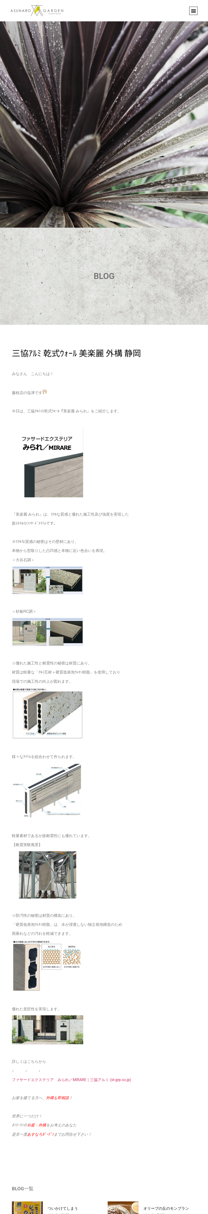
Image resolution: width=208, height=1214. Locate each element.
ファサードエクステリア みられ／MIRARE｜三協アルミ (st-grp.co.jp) (71, 1080)
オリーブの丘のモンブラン (166, 1208)
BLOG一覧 (23, 1188)
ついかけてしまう (63, 1208)
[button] (193, 11)
